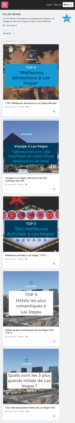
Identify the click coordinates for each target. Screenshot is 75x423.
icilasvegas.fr (10, 25)
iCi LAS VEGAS (12, 14)
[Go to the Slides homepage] (4, 5)
